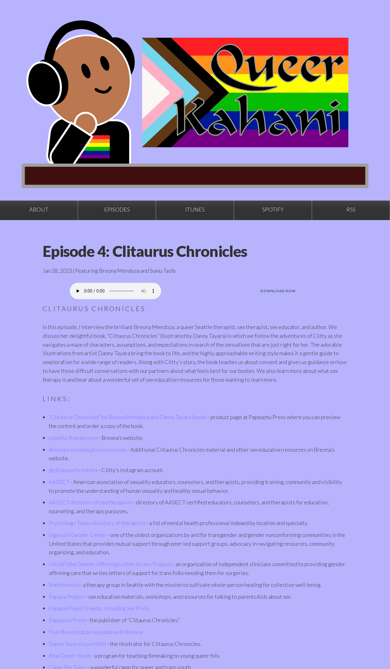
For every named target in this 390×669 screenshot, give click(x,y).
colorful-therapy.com (73, 437)
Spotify (273, 209)
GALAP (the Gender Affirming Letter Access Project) (110, 564)
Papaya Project (67, 596)
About (38, 209)
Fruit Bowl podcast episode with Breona (96, 632)
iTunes (195, 209)
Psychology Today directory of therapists (97, 523)
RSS (351, 209)
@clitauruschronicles (73, 470)
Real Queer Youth (69, 655)
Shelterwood (64, 584)
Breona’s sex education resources (88, 449)
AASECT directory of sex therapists (90, 502)
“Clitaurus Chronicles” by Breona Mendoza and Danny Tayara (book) (128, 417)
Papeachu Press (67, 620)
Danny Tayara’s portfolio (77, 643)
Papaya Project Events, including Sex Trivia (99, 608)
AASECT (59, 481)
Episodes (117, 209)
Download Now (278, 291)
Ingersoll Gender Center (78, 534)
